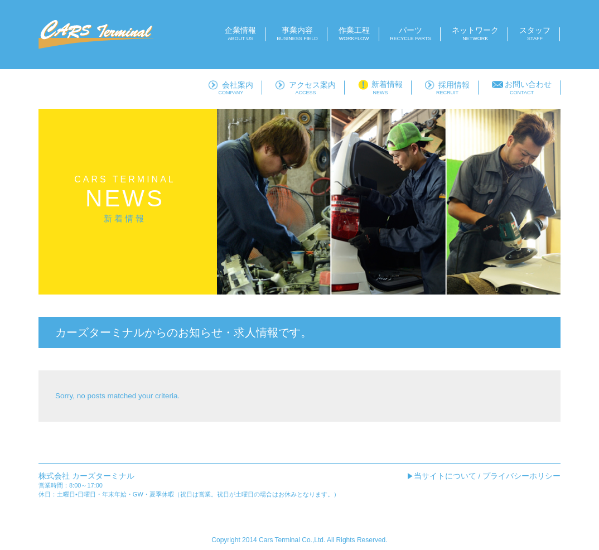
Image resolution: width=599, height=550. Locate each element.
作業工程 (354, 34)
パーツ (410, 34)
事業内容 (297, 34)
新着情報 (380, 88)
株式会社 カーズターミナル (86, 476)
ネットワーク (475, 34)
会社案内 (231, 88)
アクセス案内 (306, 88)
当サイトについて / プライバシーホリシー (487, 476)
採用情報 (447, 88)
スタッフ (534, 34)
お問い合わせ (522, 88)
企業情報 (240, 34)
